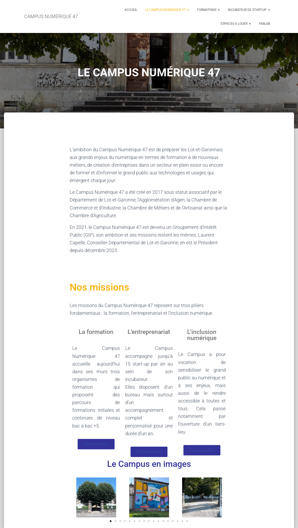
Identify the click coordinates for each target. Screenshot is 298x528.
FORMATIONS (208, 10)
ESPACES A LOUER (236, 24)
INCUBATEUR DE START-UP (249, 10)
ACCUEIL (130, 10)
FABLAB (264, 24)
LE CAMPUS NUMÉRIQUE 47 (167, 10)
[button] (75, 497)
